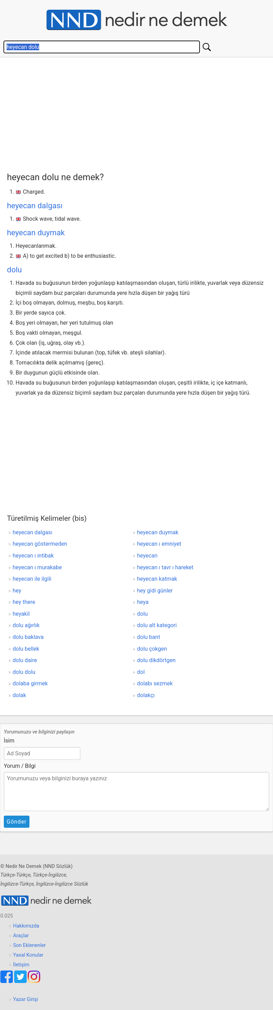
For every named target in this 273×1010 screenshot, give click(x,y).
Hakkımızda (26, 926)
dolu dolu (24, 672)
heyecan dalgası (34, 205)
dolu (14, 269)
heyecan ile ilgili (32, 579)
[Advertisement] (140, 112)
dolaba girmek (30, 683)
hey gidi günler (155, 590)
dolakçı (146, 695)
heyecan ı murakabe (37, 567)
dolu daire (25, 660)
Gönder (17, 821)
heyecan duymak (36, 232)
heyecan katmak (157, 579)
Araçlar (21, 936)
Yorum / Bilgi (20, 766)
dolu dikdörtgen (156, 660)
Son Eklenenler (29, 945)
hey (17, 590)
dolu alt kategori (157, 625)
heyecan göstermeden (40, 544)
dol (141, 672)
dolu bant (148, 637)
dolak (19, 695)
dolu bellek (26, 648)
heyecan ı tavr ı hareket (165, 567)
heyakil (21, 614)
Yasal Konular (28, 955)
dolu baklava (28, 637)
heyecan (147, 555)
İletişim (21, 965)
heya (143, 602)
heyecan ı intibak (33, 555)
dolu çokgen (152, 648)
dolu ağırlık (26, 625)
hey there (24, 602)
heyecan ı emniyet (159, 544)
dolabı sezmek (155, 683)
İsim (9, 740)
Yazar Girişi (25, 999)
